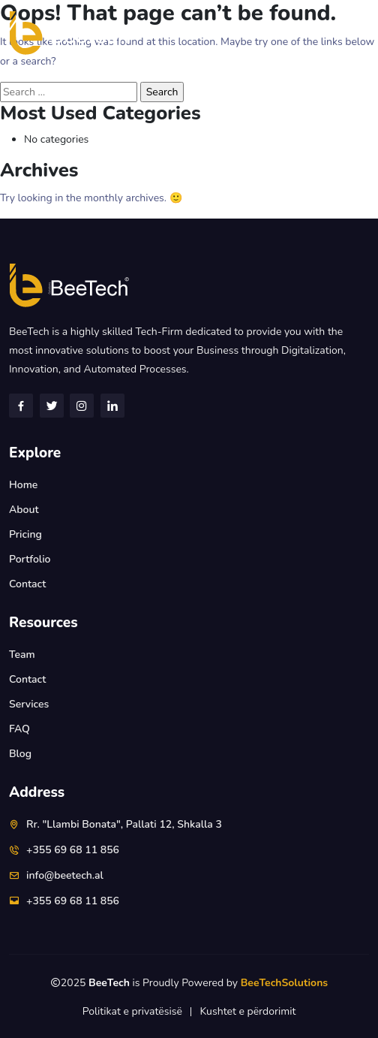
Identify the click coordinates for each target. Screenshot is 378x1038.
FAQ (19, 729)
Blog (20, 754)
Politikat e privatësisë (132, 1011)
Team (22, 654)
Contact (27, 584)
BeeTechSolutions (284, 983)
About (24, 509)
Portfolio (29, 559)
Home (23, 485)
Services (29, 704)
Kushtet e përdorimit (248, 1011)
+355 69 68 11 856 (72, 850)
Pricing (25, 534)
